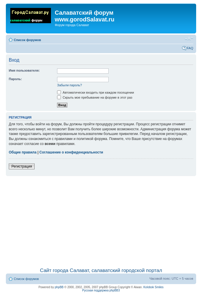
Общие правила (23, 152)
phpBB (59, 287)
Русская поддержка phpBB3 (101, 290)
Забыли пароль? (69, 85)
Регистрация (21, 166)
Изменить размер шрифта (189, 38)
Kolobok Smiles (153, 287)
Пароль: (15, 79)
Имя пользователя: (24, 70)
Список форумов (27, 40)
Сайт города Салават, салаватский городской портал (101, 270)
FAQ (190, 48)
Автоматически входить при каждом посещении (95, 92)
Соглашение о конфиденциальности (71, 152)
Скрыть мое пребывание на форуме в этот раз (94, 97)
